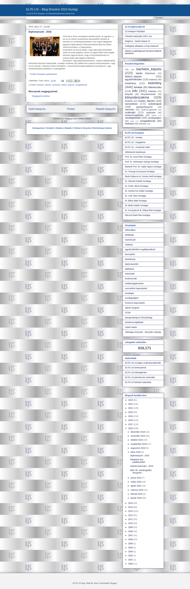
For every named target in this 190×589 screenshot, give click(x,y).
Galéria (108, 128)
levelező (129, 101)
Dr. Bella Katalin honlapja (136, 205)
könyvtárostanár (148, 94)
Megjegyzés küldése (41, 96)
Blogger (113, 583)
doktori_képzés (133, 76)
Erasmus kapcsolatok (135, 303)
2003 (130, 551)
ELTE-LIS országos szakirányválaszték (143, 363)
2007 (130, 535)
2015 (130, 503)
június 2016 (136, 478)
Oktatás (59, 128)
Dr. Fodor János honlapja (136, 186)
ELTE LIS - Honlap (133, 137)
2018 (130, 420)
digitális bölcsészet (145, 73)
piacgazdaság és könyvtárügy (138, 317)
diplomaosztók (131, 264)
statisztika (129, 109)
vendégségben (155, 118)
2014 (130, 507)
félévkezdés (155, 87)
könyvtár (129, 94)
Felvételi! (50, 128)
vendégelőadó (133, 117)
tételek (154, 115)
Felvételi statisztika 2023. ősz (138, 36)
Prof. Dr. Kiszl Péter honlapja (138, 157)
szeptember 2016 (139, 444)
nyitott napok (131, 327)
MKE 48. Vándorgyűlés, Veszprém (141, 471)
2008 (130, 531)
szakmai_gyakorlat (149, 110)
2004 (130, 547)
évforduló (143, 124)
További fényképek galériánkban (43, 74)
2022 (130, 404)
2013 (130, 511)
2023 (130, 400)
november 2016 (138, 436)
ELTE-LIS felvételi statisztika (138, 382)
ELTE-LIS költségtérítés (136, 372)
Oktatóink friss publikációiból (137, 460)
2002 (130, 555)
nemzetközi (131, 103)
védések (129, 244)
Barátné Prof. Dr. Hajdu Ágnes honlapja (143, 166)
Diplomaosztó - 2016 (139, 455)
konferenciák (131, 278)
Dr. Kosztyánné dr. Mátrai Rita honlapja (143, 210)
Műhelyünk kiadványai (135, 152)
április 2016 (136, 486)
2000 (130, 563)
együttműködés (133, 79)
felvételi (138, 87)
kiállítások (129, 269)
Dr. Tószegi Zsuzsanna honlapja (140, 171)
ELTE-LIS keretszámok (135, 367)
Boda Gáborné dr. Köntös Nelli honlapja (143, 176)
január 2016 (136, 498)
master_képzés (67, 85)
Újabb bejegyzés (37, 109)
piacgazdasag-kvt (144, 107)
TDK (127, 70)
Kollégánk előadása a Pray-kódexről (141, 46)
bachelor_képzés (44, 85)
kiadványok (130, 259)
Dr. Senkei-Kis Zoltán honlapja (139, 191)
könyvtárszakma (137, 97)
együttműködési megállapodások (140, 249)
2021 (130, 408)
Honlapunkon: (38, 128)
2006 (130, 539)
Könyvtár (87, 128)
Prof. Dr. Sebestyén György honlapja (142, 162)
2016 (130, 428)
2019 (130, 416)
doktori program (132, 308)
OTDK (128, 312)
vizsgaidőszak (81, 85)
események (130, 240)
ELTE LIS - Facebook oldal (137, 147)
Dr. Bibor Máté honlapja (136, 200)
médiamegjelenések (134, 283)
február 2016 (137, 494)
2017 (130, 424)
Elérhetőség (97, 128)
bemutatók (130, 254)
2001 (130, 559)
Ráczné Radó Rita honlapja (137, 215)
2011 (130, 519)
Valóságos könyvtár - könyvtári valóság (143, 332)
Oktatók (68, 128)
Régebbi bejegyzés (105, 109)
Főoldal (71, 109)
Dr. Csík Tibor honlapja (135, 196)
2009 (130, 527)
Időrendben (130, 230)
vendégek (129, 293)
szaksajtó (130, 112)
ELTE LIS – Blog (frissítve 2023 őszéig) (52, 9)
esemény (56, 85)
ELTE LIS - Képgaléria (135, 142)
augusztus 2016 (138, 448)
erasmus (153, 79)
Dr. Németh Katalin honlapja (138, 181)
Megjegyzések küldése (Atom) (78, 118)
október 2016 (137, 440)
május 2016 (136, 482)
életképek (129, 123)
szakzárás (150, 112)
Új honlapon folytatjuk (135, 31)
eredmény (130, 83)
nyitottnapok (155, 103)
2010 (130, 523)
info (134, 91)
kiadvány (152, 91)
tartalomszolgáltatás (134, 115)
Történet (77, 128)
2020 (130, 412)
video (132, 121)
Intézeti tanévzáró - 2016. (142, 466)
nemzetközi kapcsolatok (136, 288)
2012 (130, 515)
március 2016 (137, 490)
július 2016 (136, 452)
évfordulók (130, 274)
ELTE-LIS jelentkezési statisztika (140, 377)
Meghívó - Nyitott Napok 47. (138, 41)
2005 (130, 543)
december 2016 (138, 432)
